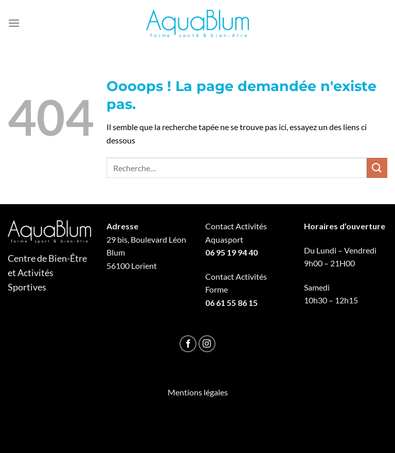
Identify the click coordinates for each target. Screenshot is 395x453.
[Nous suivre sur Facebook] (187, 343)
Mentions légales (198, 392)
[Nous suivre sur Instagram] (207, 343)
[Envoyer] (377, 168)
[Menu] (14, 22)
